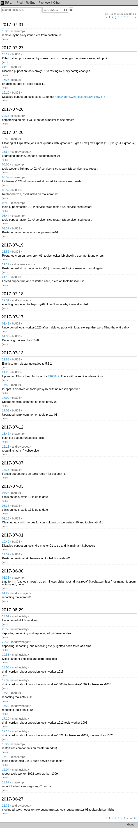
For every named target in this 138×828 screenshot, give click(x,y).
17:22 (5, 692)
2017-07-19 (12, 245)
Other (56, 2)
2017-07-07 (12, 463)
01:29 (5, 593)
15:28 (5, 31)
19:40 (5, 541)
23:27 (5, 54)
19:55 (5, 654)
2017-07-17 (12, 317)
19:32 (5, 554)
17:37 (5, 680)
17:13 (5, 731)
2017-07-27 (12, 47)
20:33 (5, 641)
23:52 (5, 251)
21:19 (5, 264)
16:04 (5, 769)
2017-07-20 (12, 132)
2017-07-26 (12, 109)
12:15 (5, 446)
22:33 (5, 115)
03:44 (5, 215)
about (130, 824)
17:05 (5, 410)
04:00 (5, 164)
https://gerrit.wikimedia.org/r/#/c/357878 (80, 96)
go (71, 9)
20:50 (5, 629)
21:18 (5, 277)
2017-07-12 (12, 427)
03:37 (5, 228)
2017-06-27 (12, 799)
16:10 (5, 92)
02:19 (5, 518)
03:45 (5, 202)
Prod (20, 2)
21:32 (5, 805)
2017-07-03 (12, 486)
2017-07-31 (12, 24)
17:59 (5, 385)
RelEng (30, 2)
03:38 (5, 505)
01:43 (5, 323)
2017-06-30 (12, 571)
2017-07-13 (12, 352)
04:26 (5, 492)
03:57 (5, 177)
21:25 (5, 372)
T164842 (53, 376)
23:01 (5, 616)
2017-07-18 (12, 293)
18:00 (5, 667)
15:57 (5, 782)
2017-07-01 (12, 535)
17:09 (5, 397)
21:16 (5, 67)
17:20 (5, 705)
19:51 (5, 300)
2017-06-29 (12, 609)
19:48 (5, 139)
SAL (6, 2)
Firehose (44, 2)
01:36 (5, 336)
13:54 (5, 151)
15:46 (5, 433)
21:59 (5, 359)
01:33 (5, 577)
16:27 (5, 79)
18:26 (5, 469)
